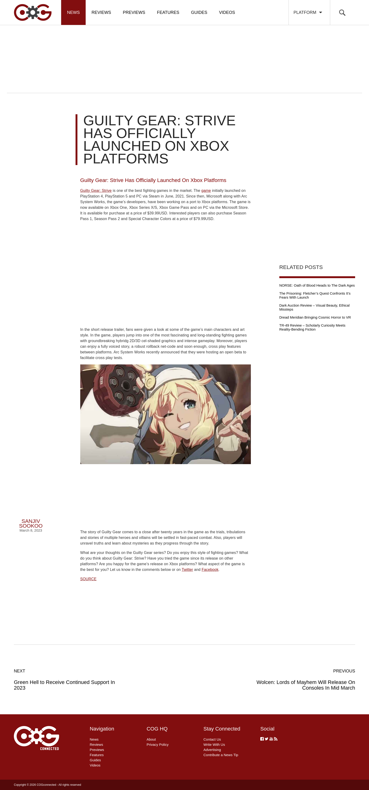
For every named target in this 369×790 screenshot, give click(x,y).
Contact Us (212, 739)
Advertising (212, 750)
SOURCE (88, 579)
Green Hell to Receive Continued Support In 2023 (65, 679)
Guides (199, 12)
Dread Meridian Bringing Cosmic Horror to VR (315, 317)
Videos (227, 12)
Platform (308, 12)
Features (168, 12)
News (73, 12)
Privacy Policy (157, 745)
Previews (134, 12)
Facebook (210, 570)
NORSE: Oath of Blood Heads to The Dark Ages (317, 285)
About (151, 739)
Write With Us (214, 745)
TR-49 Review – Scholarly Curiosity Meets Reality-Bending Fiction (312, 327)
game (206, 191)
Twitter (187, 570)
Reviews (101, 12)
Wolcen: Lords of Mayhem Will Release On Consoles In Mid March (304, 679)
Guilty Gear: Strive (96, 191)
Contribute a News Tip (221, 755)
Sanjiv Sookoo (31, 523)
